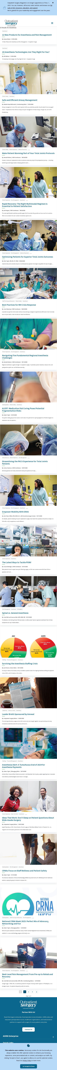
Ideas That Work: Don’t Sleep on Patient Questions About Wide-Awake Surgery (28, 818)
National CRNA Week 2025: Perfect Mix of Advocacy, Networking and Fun (25, 922)
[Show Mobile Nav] (52, 23)
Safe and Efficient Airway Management (19, 100)
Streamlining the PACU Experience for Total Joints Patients (25, 462)
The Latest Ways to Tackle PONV (16, 562)
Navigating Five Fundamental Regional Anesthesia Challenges (25, 356)
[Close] (53, 2)
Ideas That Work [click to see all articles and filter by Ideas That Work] (14, 814)
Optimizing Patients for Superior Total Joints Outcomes (27, 256)
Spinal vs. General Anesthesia (15, 613)
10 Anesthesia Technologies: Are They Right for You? (25, 52)
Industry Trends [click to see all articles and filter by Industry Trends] (11, 710)
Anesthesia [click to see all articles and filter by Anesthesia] (4, 31)
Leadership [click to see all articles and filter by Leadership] (4, 710)
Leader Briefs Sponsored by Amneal (18, 714)
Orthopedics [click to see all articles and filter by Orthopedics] (19, 609)
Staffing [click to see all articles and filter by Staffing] (4, 659)
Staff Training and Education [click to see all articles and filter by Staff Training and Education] (8, 301)
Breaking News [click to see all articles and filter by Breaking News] (5, 404)
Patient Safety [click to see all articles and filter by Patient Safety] (5, 96)
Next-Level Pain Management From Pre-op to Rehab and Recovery (27, 975)
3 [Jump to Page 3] (32, 992)
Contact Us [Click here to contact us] (28, 1029)
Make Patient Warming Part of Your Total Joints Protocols (28, 153)
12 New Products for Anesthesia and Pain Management (27, 35)
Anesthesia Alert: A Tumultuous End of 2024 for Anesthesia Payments (23, 765)
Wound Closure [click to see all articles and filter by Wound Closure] (5, 457)
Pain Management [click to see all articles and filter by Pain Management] (15, 200)
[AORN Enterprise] (28, 1037)
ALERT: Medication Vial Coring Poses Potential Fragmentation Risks (23, 409)
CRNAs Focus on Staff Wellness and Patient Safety (24, 870)
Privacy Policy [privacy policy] (27, 1060)
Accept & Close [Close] (29, 1066)
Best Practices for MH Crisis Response (19, 305)
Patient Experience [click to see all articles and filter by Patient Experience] (13, 149)
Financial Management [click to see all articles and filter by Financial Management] (12, 659)
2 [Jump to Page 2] (28, 992)
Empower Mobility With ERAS (15, 511)
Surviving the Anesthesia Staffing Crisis (20, 663)
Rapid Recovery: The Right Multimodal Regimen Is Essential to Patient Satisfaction (24, 205)
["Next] (36, 991)
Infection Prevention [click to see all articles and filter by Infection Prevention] (22, 149)
